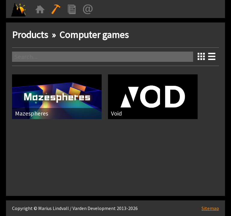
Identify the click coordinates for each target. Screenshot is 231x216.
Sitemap (210, 208)
